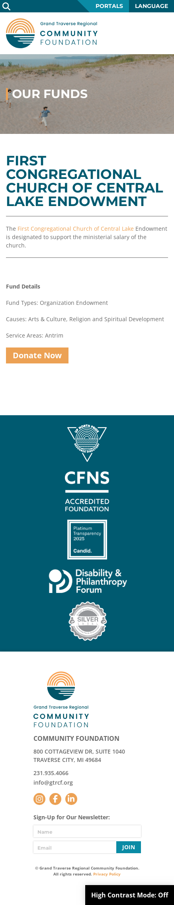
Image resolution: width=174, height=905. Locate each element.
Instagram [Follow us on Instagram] (39, 799)
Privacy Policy (107, 874)
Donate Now (37, 355)
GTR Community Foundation (52, 33)
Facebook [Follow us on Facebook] (55, 799)
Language (151, 6)
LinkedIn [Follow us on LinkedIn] (71, 799)
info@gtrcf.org (53, 782)
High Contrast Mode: (129, 895)
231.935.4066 (50, 773)
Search (6, 6)
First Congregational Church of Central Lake (76, 228)
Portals (109, 6)
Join (128, 847)
